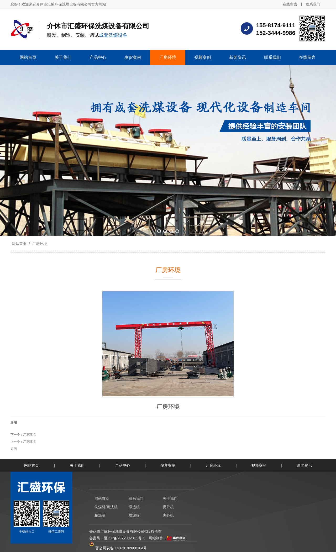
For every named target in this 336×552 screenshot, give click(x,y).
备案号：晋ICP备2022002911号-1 (117, 538)
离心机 (168, 515)
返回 (13, 449)
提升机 (168, 507)
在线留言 (290, 4)
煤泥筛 (134, 515)
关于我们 (77, 465)
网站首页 (19, 243)
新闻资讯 (304, 465)
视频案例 (258, 465)
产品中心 (122, 465)
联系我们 (313, 4)
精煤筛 (100, 515)
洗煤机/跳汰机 (106, 507)
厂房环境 (39, 243)
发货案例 (168, 465)
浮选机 (134, 507)
